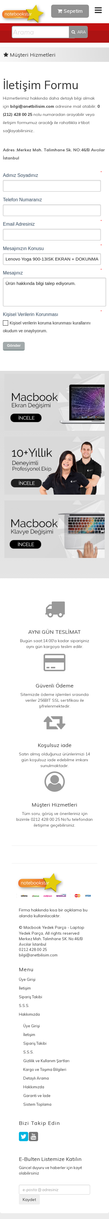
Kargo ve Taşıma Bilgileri (44, 1069)
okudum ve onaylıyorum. (47, 327)
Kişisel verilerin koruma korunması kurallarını (50, 323)
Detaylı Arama (36, 1078)
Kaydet (29, 1199)
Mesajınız (13, 272)
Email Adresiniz (19, 224)
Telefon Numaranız (22, 199)
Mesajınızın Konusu (23, 248)
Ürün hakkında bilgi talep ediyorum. (54, 292)
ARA (78, 32)
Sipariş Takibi (30, 996)
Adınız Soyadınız (20, 175)
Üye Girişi (27, 979)
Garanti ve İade (37, 1095)
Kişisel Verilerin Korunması (30, 314)
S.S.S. (24, 1005)
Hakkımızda (29, 1014)
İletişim (25, 988)
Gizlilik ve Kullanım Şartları (46, 1060)
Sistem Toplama (37, 1104)
